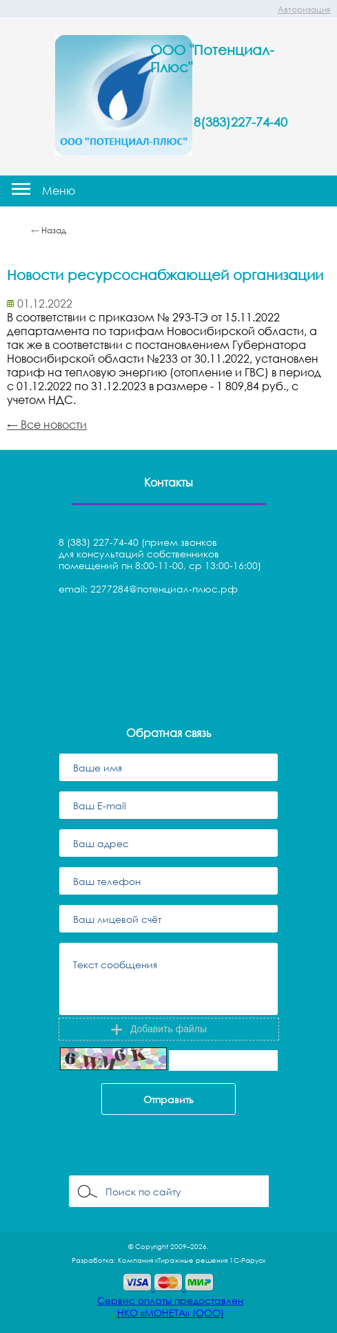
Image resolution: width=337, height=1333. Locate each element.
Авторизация (304, 9)
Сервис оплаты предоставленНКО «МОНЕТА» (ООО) (170, 1306)
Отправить (168, 1099)
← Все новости (47, 424)
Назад (53, 230)
